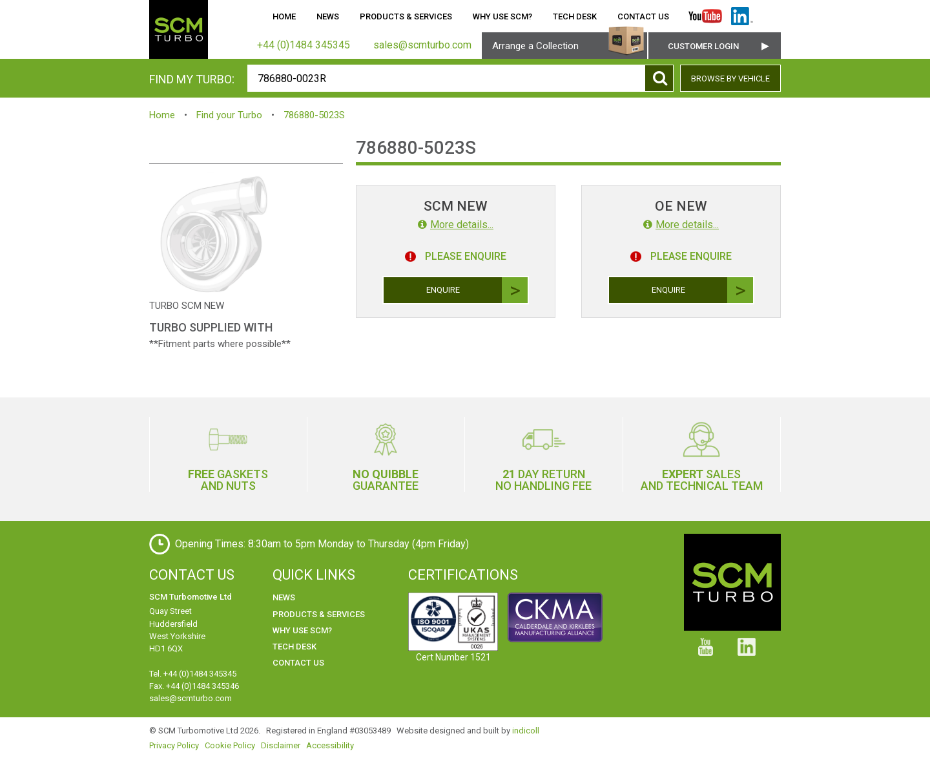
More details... (455, 224)
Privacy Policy (174, 745)
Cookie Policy (230, 745)
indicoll (525, 730)
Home (284, 16)
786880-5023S (314, 115)
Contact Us (643, 16)
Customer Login (703, 46)
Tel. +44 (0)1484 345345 (192, 674)
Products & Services (406, 16)
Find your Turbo (229, 115)
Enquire (477, 290)
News (327, 16)
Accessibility (330, 745)
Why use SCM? (502, 16)
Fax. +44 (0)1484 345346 (194, 686)
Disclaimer (280, 745)
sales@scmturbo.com (190, 698)
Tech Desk (575, 16)
